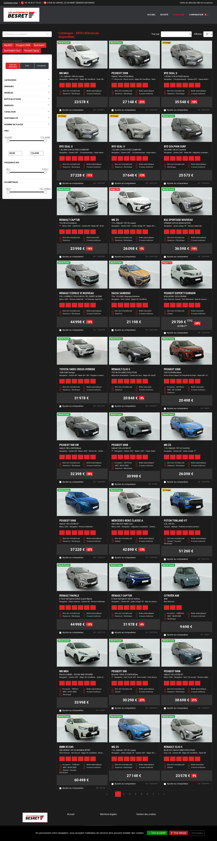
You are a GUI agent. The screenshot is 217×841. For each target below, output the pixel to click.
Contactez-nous (11, 3)
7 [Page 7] (153, 794)
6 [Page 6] (147, 794)
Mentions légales (108, 814)
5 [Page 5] (141, 794)
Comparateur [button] (197, 15)
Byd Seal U (39, 45)
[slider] (8, 140)
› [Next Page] (158, 794)
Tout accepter (157, 833)
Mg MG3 (8, 45)
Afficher (198, 34)
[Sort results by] (176, 34)
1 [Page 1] (118, 794)
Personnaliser (197, 833)
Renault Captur (31, 50)
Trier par (155, 34)
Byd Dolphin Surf (12, 50)
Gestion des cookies (146, 814)
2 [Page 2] (124, 794)
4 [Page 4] (135, 794)
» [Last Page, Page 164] (164, 794)
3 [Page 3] (129, 794)
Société (164, 15)
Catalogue (178, 15)
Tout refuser (178, 833)
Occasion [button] (41, 66)
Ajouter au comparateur (72, 110)
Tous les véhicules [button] (13, 66)
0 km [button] (27, 66)
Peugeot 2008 (23, 45)
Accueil (151, 15)
